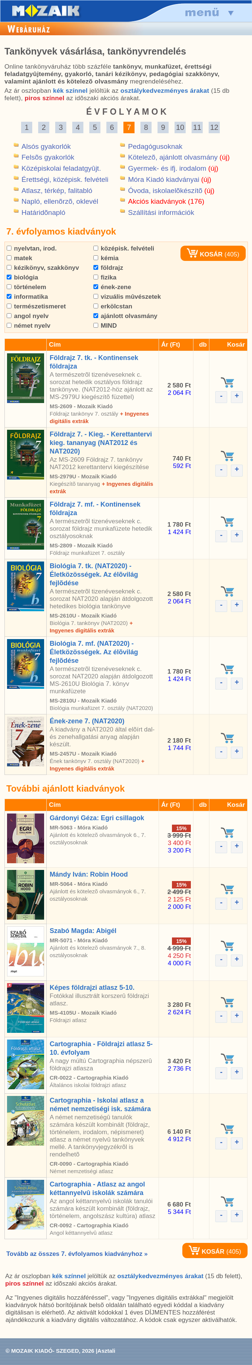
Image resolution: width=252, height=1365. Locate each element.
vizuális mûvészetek (127, 296)
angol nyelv (28, 316)
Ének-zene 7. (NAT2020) (87, 721)
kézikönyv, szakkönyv (43, 267)
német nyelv (28, 325)
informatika (27, 296)
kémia (106, 258)
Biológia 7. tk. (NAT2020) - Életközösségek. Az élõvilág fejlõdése (94, 574)
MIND (105, 325)
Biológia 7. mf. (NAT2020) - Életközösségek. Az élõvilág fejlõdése (94, 652)
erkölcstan (112, 306)
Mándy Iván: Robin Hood (89, 874)
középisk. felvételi (123, 248)
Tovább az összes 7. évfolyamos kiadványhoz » (76, 1253)
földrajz (108, 267)
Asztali (106, 1351)
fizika (104, 277)
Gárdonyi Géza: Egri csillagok (97, 818)
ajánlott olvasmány (125, 316)
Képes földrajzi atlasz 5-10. (92, 987)
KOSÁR (204, 254)
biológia (22, 277)
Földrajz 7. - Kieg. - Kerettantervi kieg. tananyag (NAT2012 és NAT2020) (101, 443)
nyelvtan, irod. (32, 248)
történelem (26, 287)
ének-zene (112, 287)
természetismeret (36, 306)
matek (19, 258)
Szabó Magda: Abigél (83, 930)
